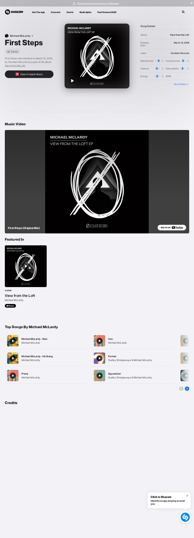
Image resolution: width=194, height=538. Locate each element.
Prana (25, 373)
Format (112, 356)
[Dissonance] (186, 358)
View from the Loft (15, 65)
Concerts (55, 12)
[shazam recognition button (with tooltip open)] (185, 517)
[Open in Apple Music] (29, 74)
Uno (110, 338)
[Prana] (46, 376)
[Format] (133, 358)
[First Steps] (72, 80)
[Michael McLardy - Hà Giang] (46, 358)
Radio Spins (86, 12)
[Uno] (133, 341)
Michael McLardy (31, 342)
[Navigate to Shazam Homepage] (15, 12)
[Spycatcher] (133, 376)
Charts (70, 12)
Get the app (38, 12)
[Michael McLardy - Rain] (46, 341)
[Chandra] (186, 341)
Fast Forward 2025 (106, 12)
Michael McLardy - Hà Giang (37, 356)
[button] (191, 3)
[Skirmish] (186, 376)
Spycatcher (114, 373)
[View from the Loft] (26, 276)
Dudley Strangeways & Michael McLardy (130, 360)
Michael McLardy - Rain (34, 338)
